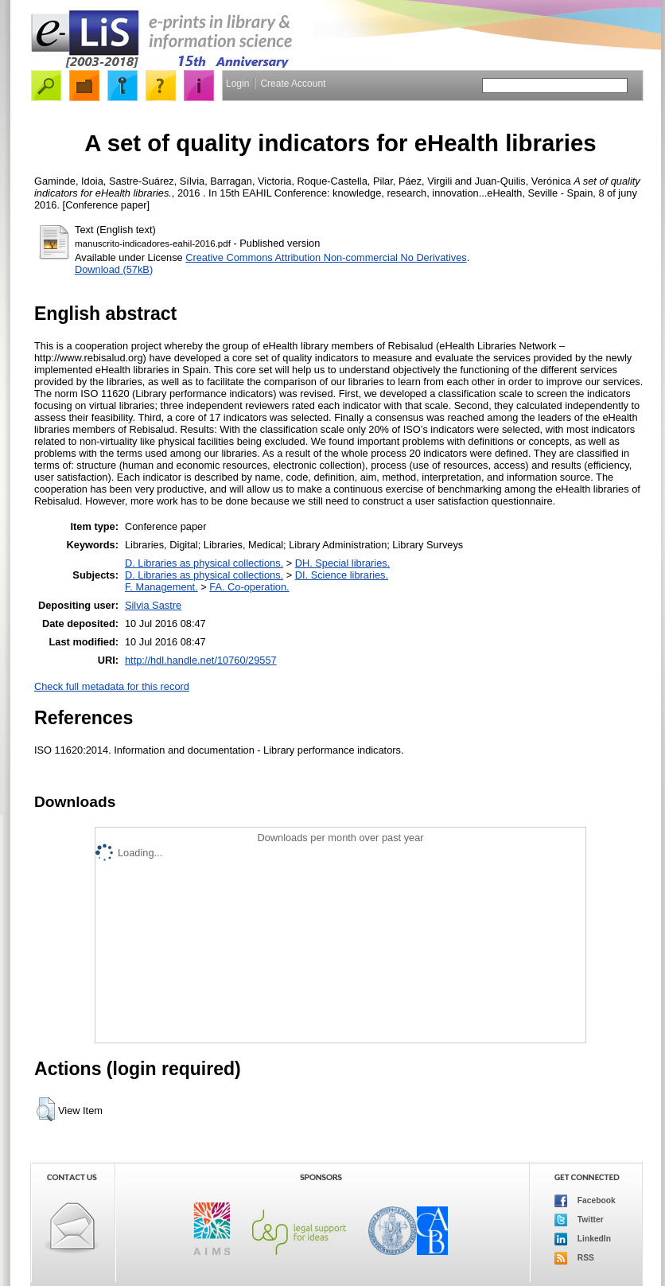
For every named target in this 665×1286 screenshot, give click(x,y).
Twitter (579, 1220)
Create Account (292, 83)
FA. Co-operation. (249, 587)
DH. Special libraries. (342, 563)
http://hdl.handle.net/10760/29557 (201, 660)
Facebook (585, 1200)
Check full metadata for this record (111, 686)
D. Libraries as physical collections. (204, 563)
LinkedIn (582, 1239)
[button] (46, 1109)
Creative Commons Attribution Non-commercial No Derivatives (325, 257)
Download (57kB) (114, 269)
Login (237, 83)
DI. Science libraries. (341, 575)
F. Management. (161, 587)
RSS (574, 1258)
